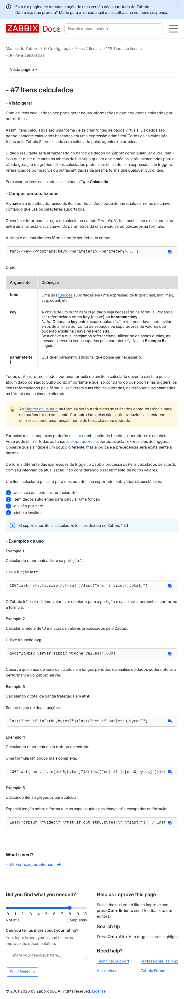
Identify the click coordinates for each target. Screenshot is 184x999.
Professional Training (159, 961)
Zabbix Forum (153, 970)
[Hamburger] (173, 28)
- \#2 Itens (88, 48)
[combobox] (114, 28)
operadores (84, 442)
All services (107, 970)
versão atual (93, 12)
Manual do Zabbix (22, 48)
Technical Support (113, 961)
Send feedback (22, 972)
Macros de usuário (41, 409)
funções (65, 296)
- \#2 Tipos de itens (121, 48)
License (99, 991)
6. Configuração (58, 48)
